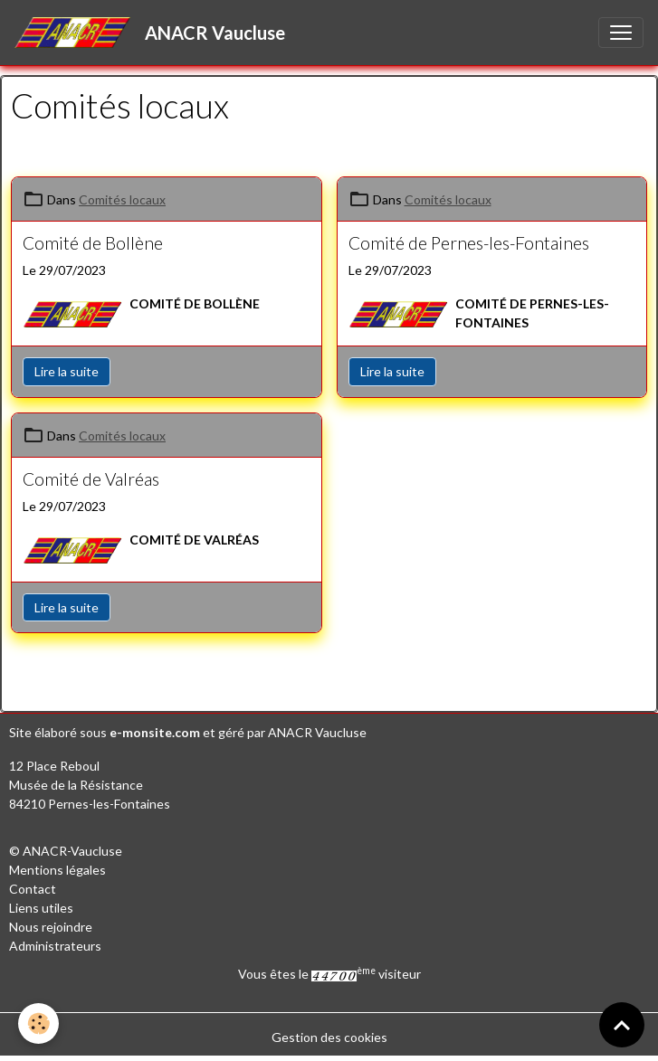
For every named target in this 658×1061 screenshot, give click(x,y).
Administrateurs (55, 945)
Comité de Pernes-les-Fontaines (468, 242)
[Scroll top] (621, 1024)
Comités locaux (122, 199)
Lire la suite (66, 371)
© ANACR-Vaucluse (65, 850)
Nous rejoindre (50, 926)
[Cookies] (38, 1023)
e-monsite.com (155, 732)
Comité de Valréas (91, 479)
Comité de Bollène (93, 242)
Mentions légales (57, 869)
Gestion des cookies (329, 1037)
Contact (32, 888)
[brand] (153, 32)
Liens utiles (41, 907)
